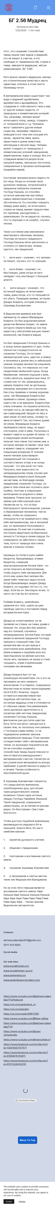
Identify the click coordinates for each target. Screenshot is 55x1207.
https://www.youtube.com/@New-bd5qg (26, 1031)
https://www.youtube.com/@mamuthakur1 (27, 1052)
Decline (22, 1201)
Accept (9, 1201)
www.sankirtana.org (15, 979)
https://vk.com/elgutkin (16, 1022)
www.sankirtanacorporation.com (22, 984)
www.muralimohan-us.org (18, 975)
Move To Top (27, 1141)
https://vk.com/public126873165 (21, 1026)
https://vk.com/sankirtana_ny (20, 1017)
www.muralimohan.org (16, 970)
